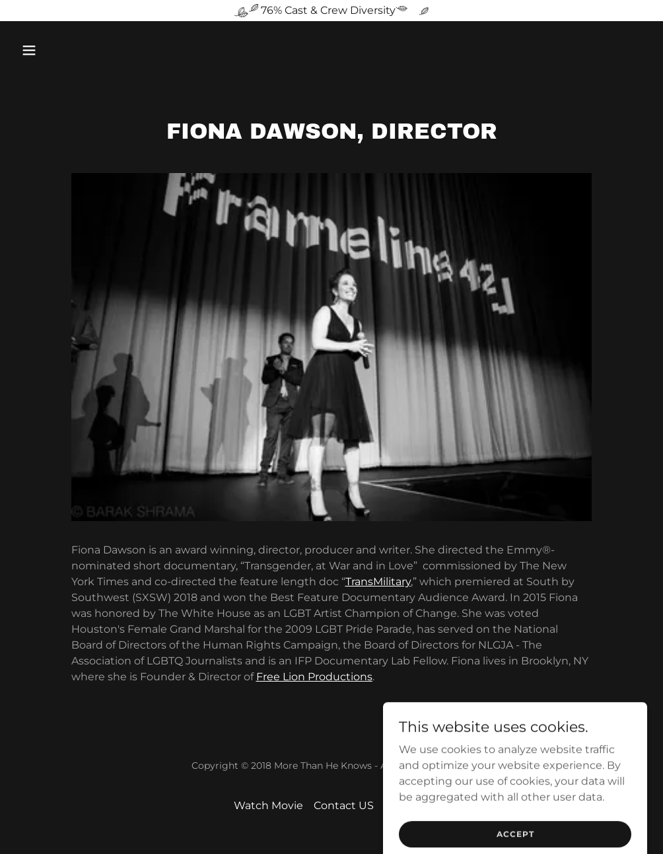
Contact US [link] (344, 805)
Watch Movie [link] (268, 805)
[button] (88, 50)
